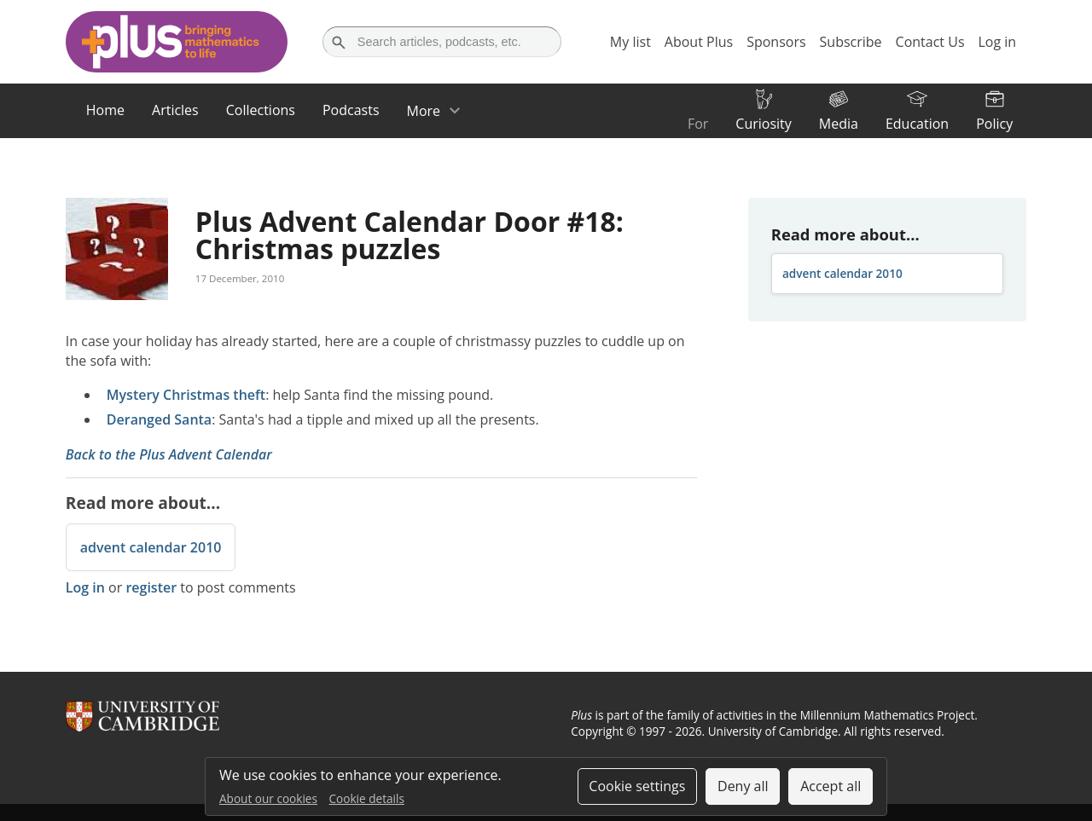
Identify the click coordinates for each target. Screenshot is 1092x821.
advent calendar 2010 (151, 547)
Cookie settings (637, 786)
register (151, 587)
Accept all (830, 786)
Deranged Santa (159, 419)
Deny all (743, 786)
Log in (85, 587)
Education (917, 123)
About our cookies (268, 798)
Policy (994, 123)
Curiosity (763, 123)
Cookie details (366, 798)
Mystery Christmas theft (186, 394)
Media (838, 123)
